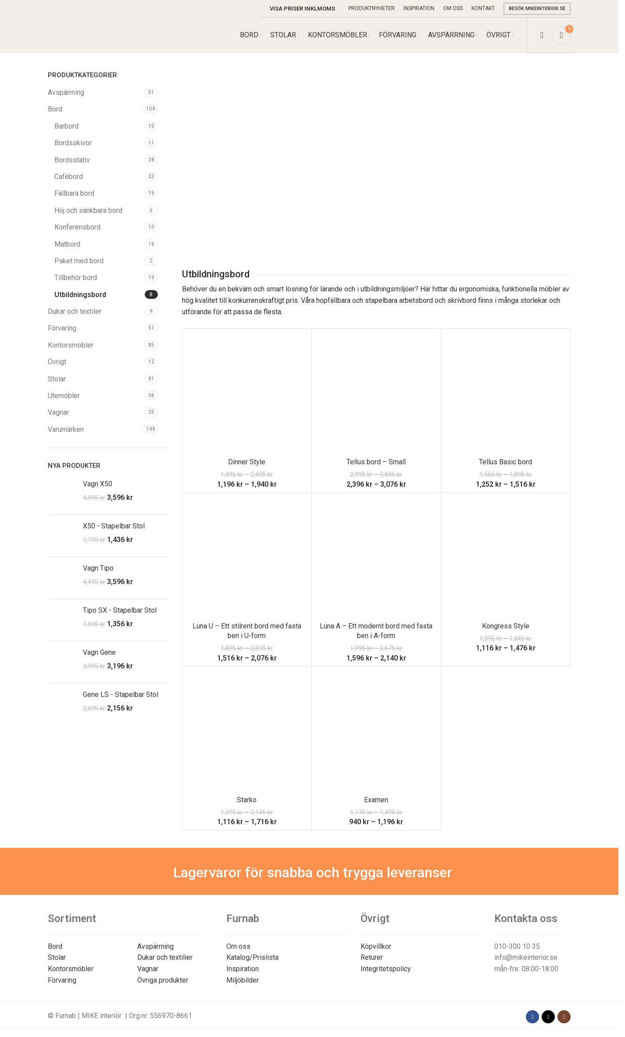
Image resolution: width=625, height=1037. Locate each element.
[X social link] (548, 1016)
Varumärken (66, 429)
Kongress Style (505, 626)
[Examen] (376, 731)
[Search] (542, 35)
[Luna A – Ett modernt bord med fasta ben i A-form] (376, 557)
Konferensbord (77, 227)
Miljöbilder (242, 980)
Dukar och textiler (74, 311)
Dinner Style (246, 462)
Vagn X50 (97, 484)
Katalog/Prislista (252, 957)
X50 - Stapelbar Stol (114, 526)
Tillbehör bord (75, 277)
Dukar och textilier (165, 957)
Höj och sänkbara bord (88, 210)
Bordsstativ (72, 160)
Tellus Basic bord (505, 462)
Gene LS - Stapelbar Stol (120, 694)
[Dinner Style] (247, 393)
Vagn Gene (99, 652)
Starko (247, 800)
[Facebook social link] (532, 1016)
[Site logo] (89, 34)
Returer (372, 957)
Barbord (66, 126)
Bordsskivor (73, 143)
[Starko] (247, 731)
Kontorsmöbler (70, 345)
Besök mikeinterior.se (537, 8)
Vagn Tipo (98, 568)
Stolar (57, 379)
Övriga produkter (162, 980)
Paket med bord (79, 261)
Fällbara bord (74, 193)
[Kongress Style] (506, 557)
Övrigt (57, 362)
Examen (376, 800)
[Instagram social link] (564, 1016)
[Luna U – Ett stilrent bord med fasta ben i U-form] (247, 557)
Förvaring (62, 328)
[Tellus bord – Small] (376, 393)
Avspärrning (66, 92)
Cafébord (68, 176)
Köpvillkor (376, 946)
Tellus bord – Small (376, 462)
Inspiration (242, 969)
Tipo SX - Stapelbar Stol (120, 610)
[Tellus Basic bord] (506, 393)
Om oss (238, 946)
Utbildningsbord (80, 295)
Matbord (67, 244)
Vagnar (58, 412)
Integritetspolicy (386, 969)
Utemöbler (64, 395)
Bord (55, 109)
